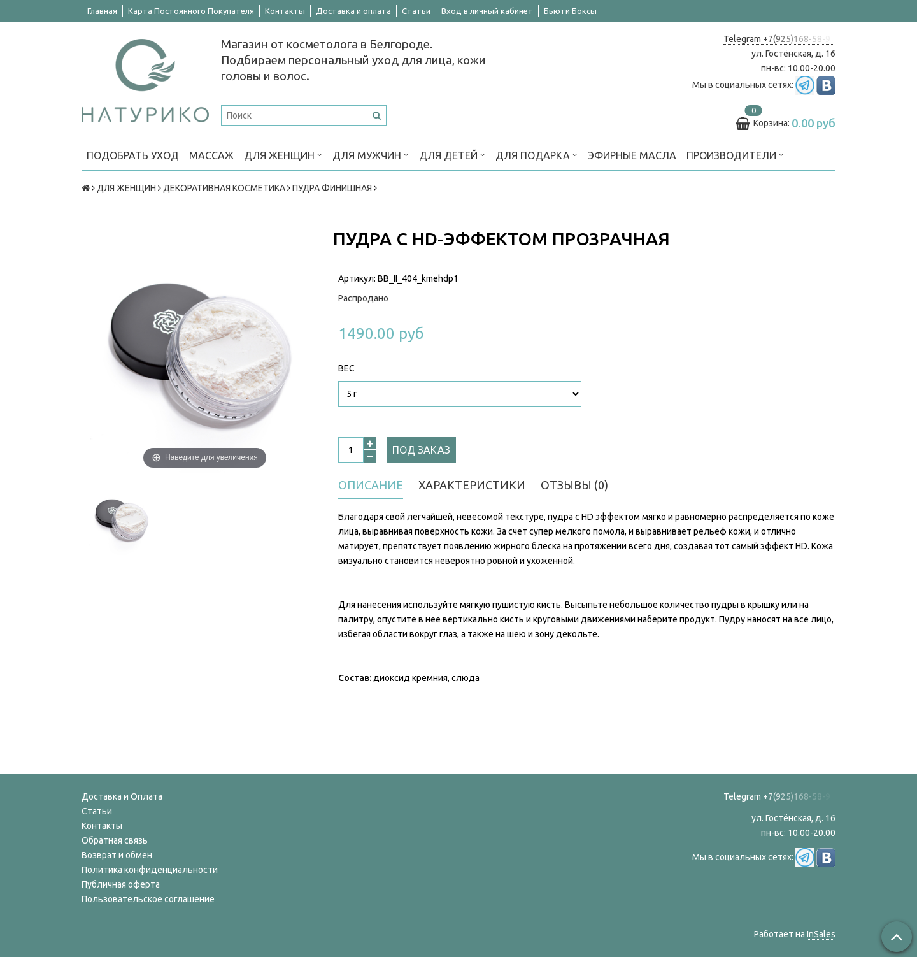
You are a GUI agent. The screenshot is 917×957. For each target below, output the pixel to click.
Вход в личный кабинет (487, 10)
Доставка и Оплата (122, 796)
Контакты (285, 10)
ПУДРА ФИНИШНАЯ (332, 188)
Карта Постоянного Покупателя (191, 10)
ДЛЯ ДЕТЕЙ (452, 154)
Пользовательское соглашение (148, 899)
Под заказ (421, 450)
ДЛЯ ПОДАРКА (536, 154)
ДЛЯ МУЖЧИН (370, 154)
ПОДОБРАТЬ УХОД (133, 155)
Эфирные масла (632, 155)
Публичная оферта (121, 884)
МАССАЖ (211, 155)
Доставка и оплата (353, 10)
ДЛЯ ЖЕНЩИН (283, 154)
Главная (102, 10)
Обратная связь (115, 840)
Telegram (743, 39)
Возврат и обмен (117, 855)
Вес (346, 368)
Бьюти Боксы (570, 10)
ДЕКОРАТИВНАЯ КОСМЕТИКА (224, 188)
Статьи (416, 10)
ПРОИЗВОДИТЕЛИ (735, 154)
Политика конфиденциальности (150, 870)
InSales (821, 934)
